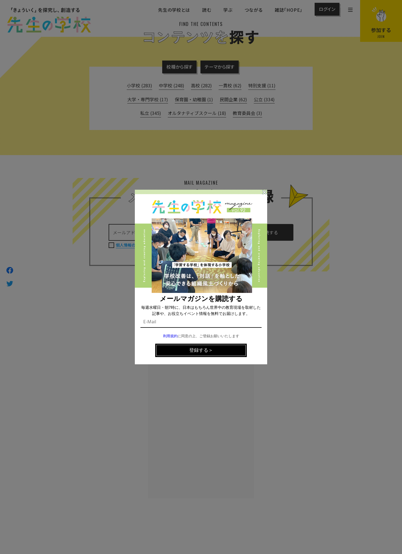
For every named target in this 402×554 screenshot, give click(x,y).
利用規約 (170, 336)
